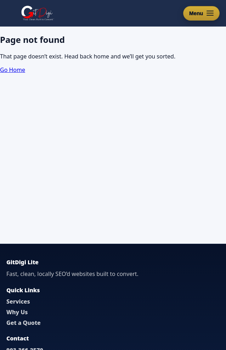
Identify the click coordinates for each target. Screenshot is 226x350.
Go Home (12, 70)
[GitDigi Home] (37, 13)
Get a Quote (23, 323)
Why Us (17, 312)
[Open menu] (201, 13)
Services (18, 301)
